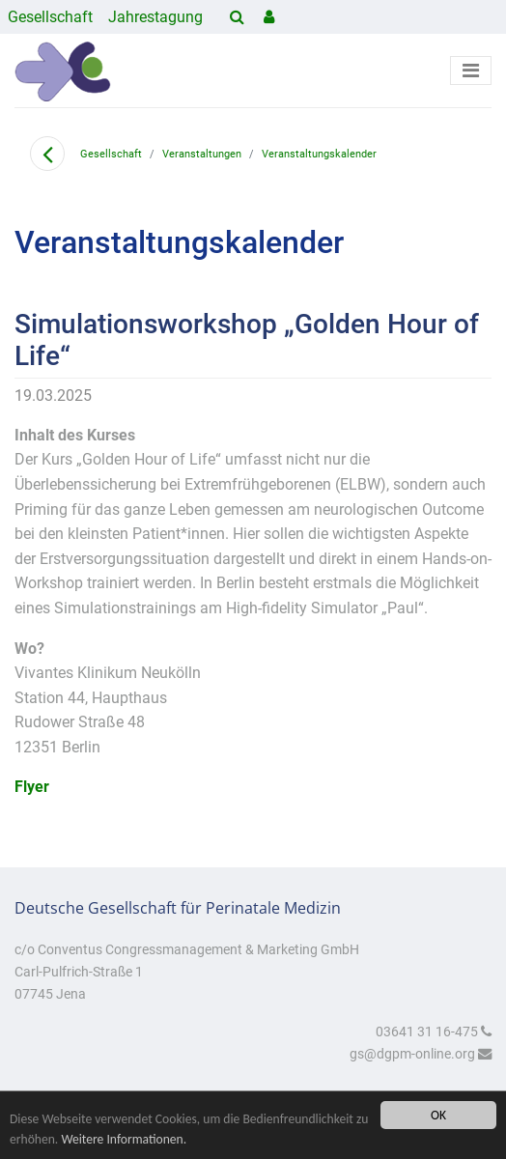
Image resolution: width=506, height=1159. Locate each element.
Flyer (31, 786)
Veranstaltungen (201, 154)
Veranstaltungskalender (319, 154)
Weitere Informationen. (123, 1139)
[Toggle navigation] (471, 70)
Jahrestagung (155, 17)
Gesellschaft (50, 17)
